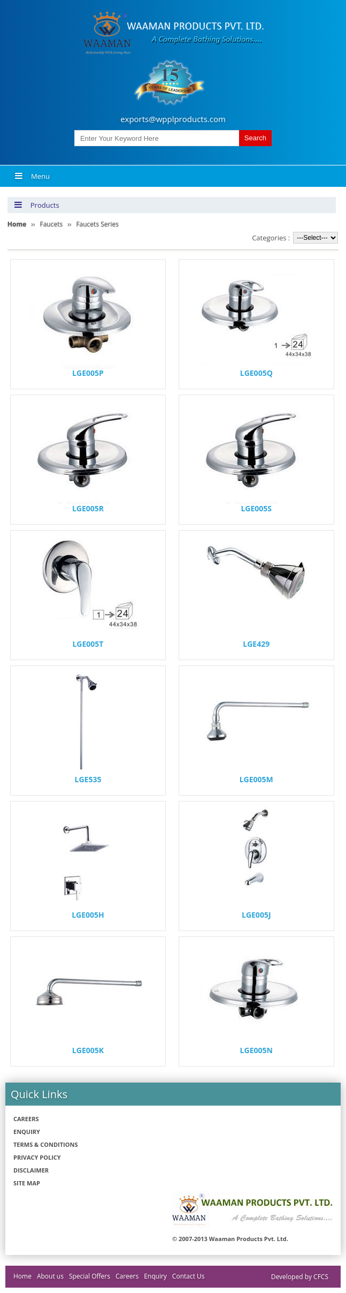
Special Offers (89, 1276)
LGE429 (256, 644)
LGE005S (256, 508)
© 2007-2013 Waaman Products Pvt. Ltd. (230, 1239)
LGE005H (88, 915)
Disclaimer (31, 1170)
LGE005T (87, 644)
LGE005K (88, 1050)
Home (22, 1276)
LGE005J (256, 915)
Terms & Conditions (45, 1144)
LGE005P (88, 373)
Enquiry (26, 1132)
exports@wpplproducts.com (173, 119)
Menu (32, 176)
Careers (26, 1119)
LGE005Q (256, 373)
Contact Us (188, 1276)
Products (36, 205)
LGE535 (88, 779)
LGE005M (256, 779)
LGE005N (256, 1050)
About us (50, 1276)
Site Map (26, 1183)
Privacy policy (37, 1157)
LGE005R (88, 508)
